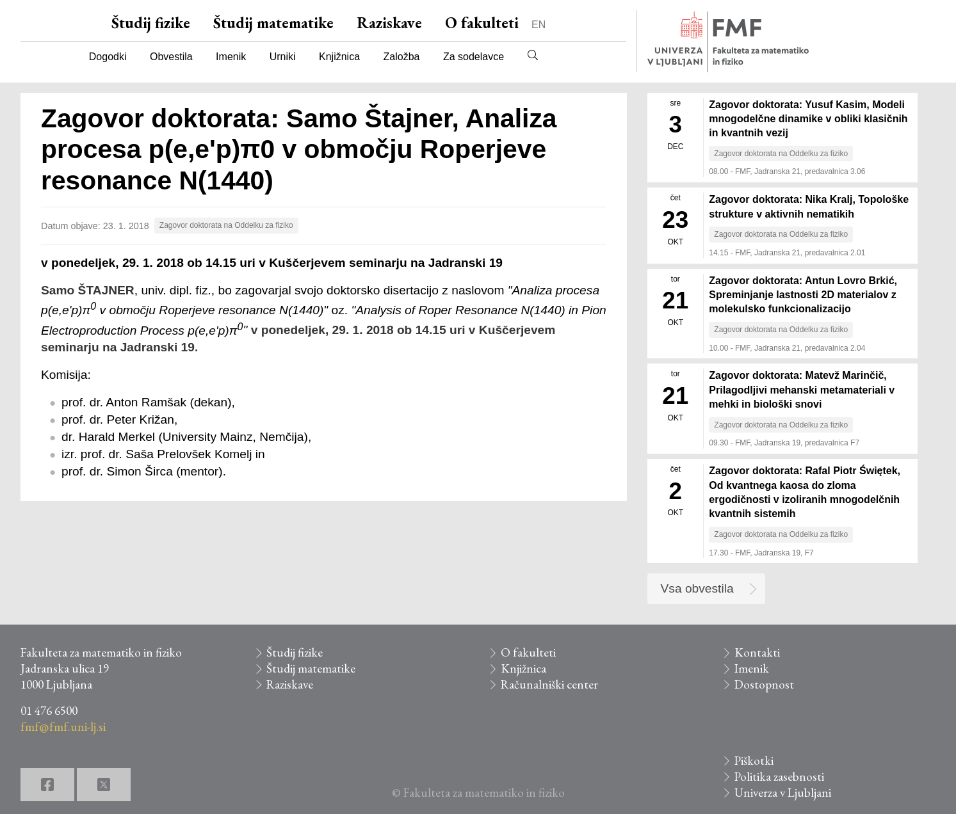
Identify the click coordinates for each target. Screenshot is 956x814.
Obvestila (171, 56)
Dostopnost (764, 684)
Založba (402, 56)
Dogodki (108, 56)
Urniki (283, 56)
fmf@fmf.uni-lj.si (63, 727)
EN (538, 24)
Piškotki (754, 761)
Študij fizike (150, 23)
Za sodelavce (473, 56)
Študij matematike (273, 23)
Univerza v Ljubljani (782, 793)
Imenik (231, 56)
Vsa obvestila (697, 588)
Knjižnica (339, 56)
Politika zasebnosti (779, 777)
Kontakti (757, 652)
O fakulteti (482, 23)
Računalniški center (549, 684)
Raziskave (389, 23)
